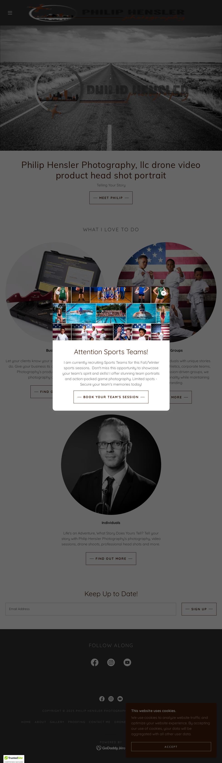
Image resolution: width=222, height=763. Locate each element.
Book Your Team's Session (111, 397)
